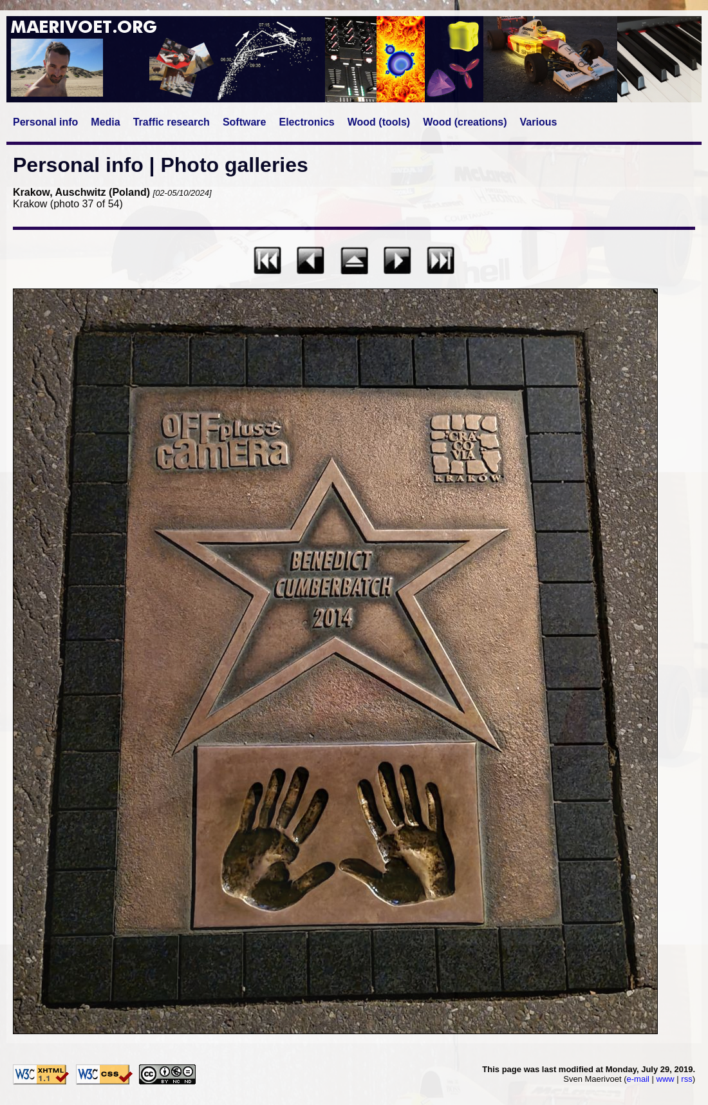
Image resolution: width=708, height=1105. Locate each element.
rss (686, 1079)
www (666, 1079)
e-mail (638, 1079)
